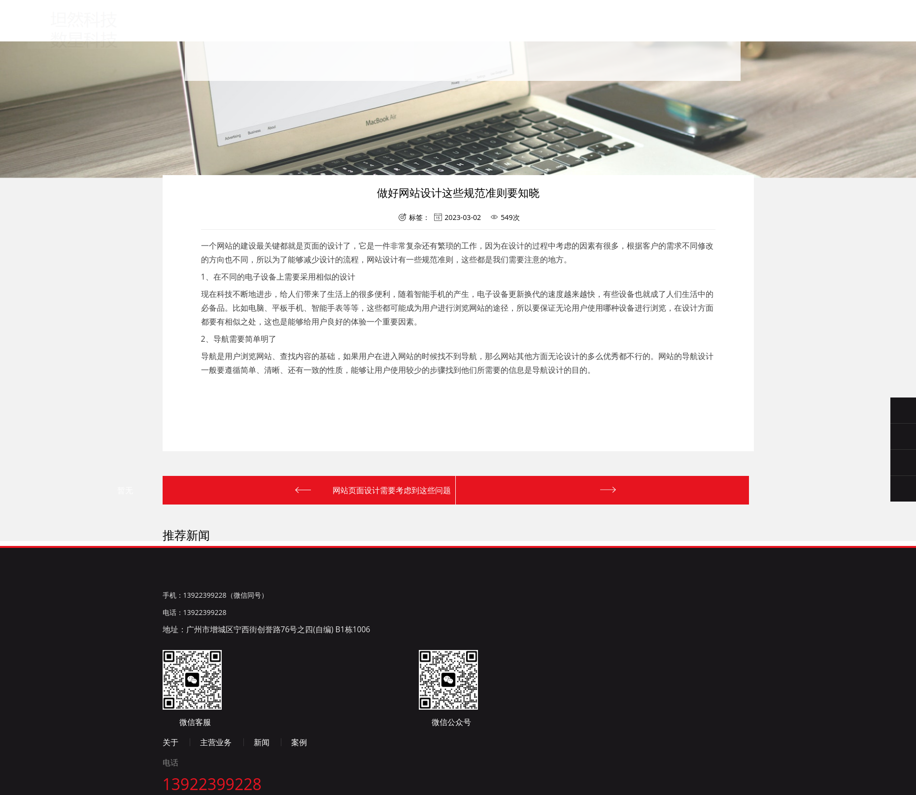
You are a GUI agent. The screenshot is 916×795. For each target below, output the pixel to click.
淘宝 (230, 766)
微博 (251, 766)
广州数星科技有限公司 (85, 25)
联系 (541, 38)
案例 (492, 36)
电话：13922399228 (195, 713)
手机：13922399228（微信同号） (215, 696)
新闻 (443, 34)
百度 (169, 766)
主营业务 (395, 33)
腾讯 (190, 766)
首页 (298, 31)
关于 (346, 32)
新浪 (210, 766)
